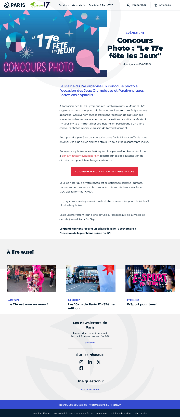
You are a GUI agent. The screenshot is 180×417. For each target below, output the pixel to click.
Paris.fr (116, 404)
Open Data (101, 413)
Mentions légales (41, 413)
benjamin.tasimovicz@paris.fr (80, 155)
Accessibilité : (73, 413)
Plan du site (141, 413)
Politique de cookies (121, 413)
